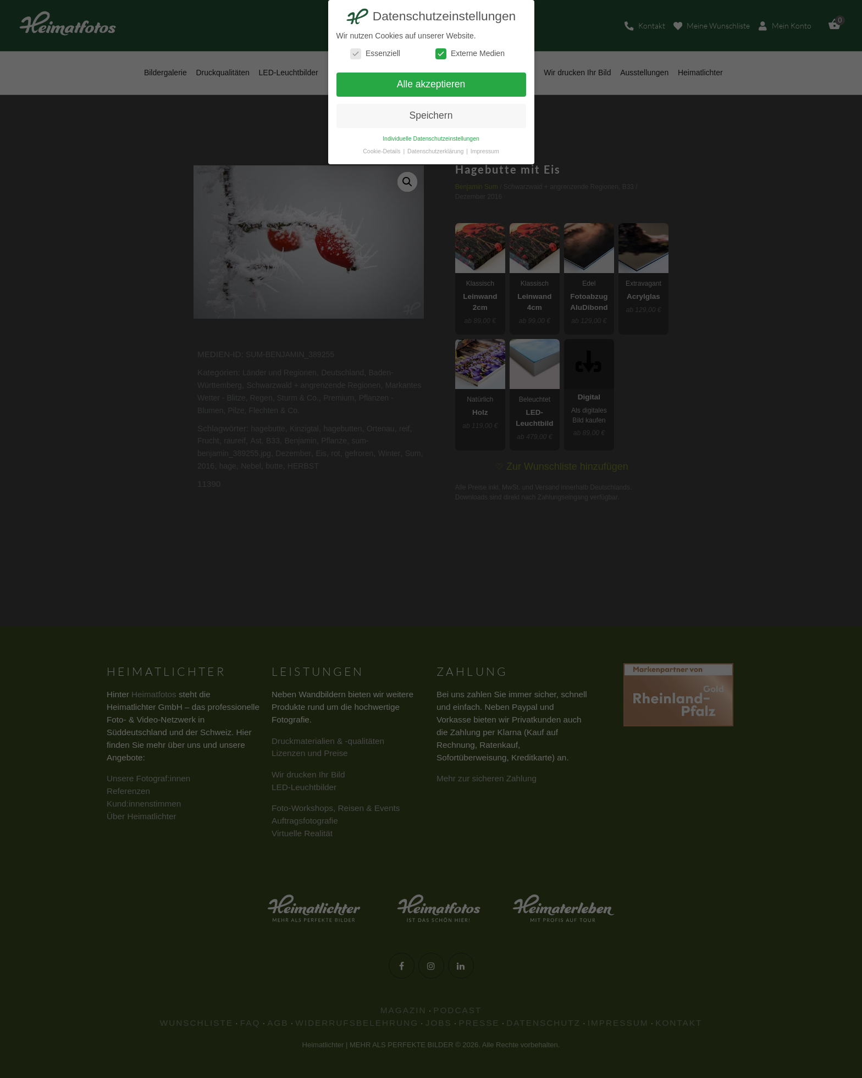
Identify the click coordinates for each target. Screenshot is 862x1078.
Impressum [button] (485, 151)
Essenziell (375, 53)
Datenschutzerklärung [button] (436, 151)
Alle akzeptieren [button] (431, 84)
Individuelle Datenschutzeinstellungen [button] (431, 138)
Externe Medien (470, 53)
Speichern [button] (431, 115)
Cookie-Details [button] (382, 151)
